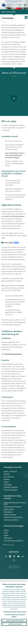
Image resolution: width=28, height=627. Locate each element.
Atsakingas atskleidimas (11, 520)
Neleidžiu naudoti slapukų (15, 624)
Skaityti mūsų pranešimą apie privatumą (15, 612)
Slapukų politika (9, 509)
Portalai (6, 530)
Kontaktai (7, 479)
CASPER (6, 535)
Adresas (6, 482)
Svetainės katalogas (9, 544)
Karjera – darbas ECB (10, 471)
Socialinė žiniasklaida (10, 490)
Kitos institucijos (9, 476)
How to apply (8, 243)
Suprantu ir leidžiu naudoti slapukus (15, 620)
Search (20, 5)
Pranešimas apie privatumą (12, 507)
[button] (25, 2)
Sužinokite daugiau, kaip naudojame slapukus (15, 615)
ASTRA (6, 533)
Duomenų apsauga (10, 514)
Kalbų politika (8, 512)
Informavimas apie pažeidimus (13, 540)
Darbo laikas (8, 484)
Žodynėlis (7, 474)
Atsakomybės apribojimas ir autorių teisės (15, 503)
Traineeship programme (13, 354)
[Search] (13, 5)
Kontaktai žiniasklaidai (11, 487)
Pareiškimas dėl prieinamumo (13, 517)
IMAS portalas (8, 538)
